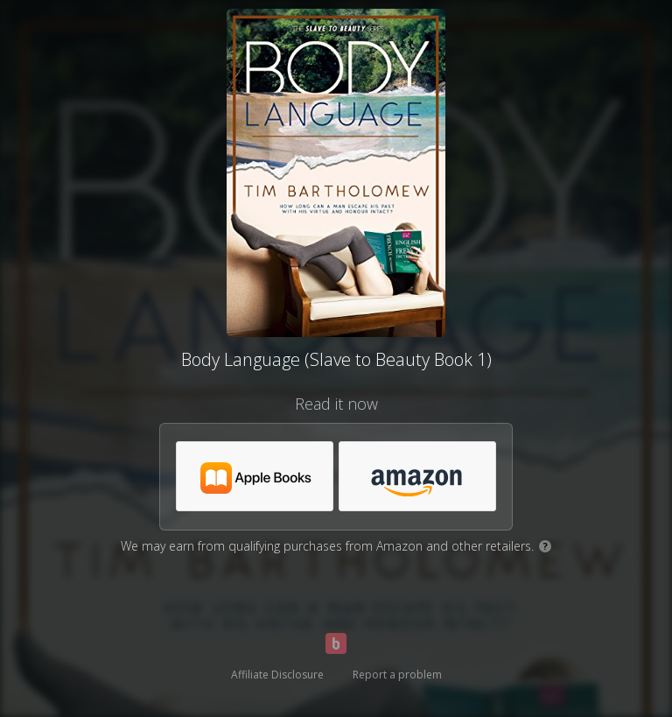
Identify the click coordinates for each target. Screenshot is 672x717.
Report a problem (397, 674)
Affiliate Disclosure (277, 674)
